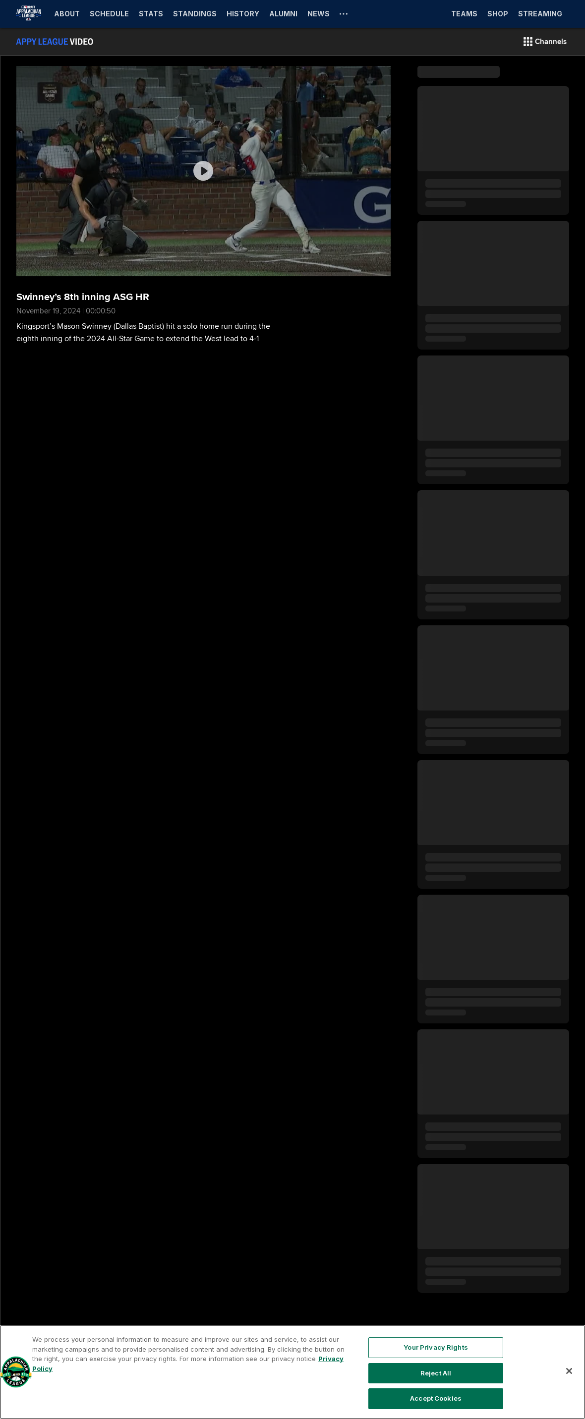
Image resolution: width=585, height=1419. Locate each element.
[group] (203, 171)
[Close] (569, 1371)
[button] (545, 41)
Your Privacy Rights (436, 1347)
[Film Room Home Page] (55, 41)
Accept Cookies (436, 1398)
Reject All (435, 1373)
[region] (292, 1372)
